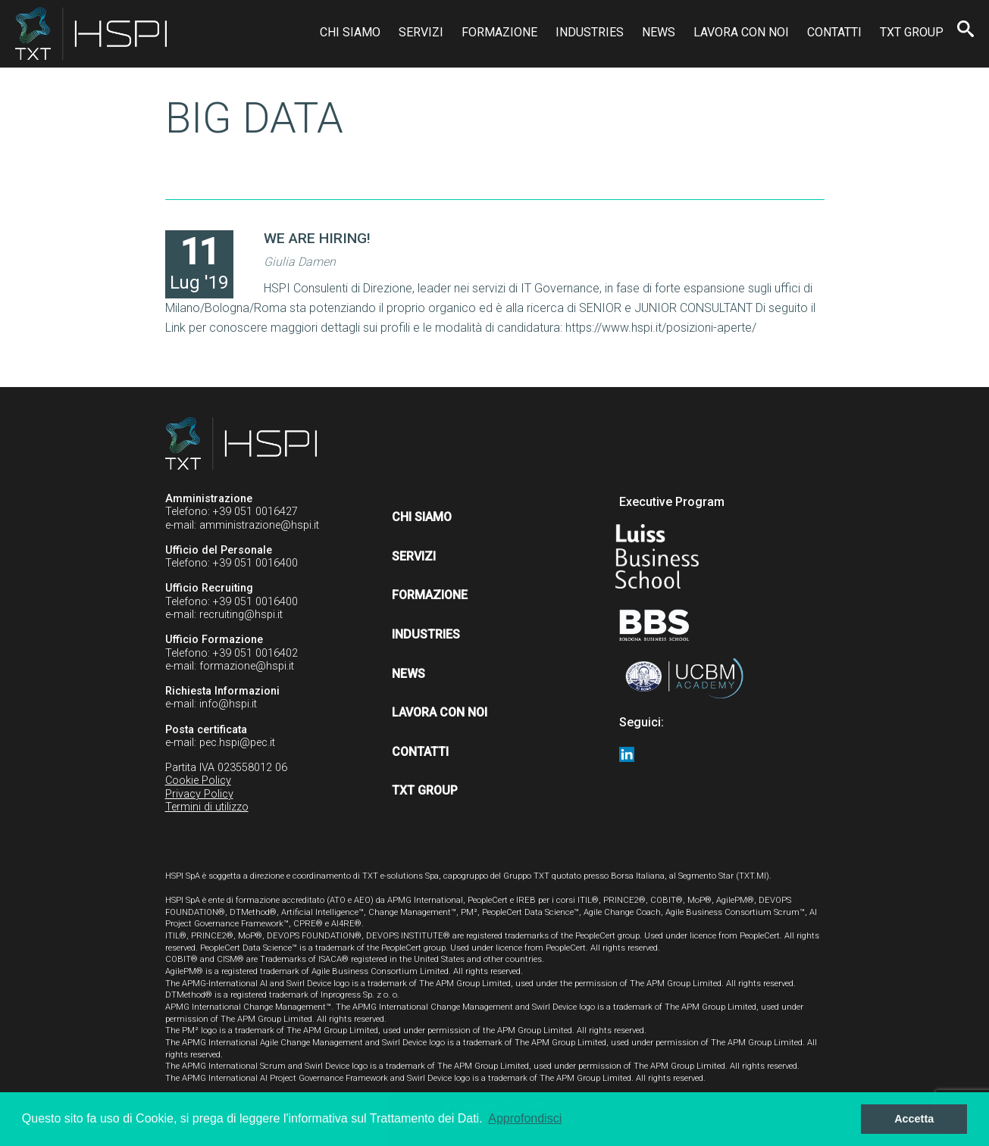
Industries (590, 32)
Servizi (421, 32)
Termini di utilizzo (207, 807)
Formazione (499, 32)
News (658, 32)
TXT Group (912, 32)
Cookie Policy (198, 780)
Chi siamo (350, 32)
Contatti (834, 32)
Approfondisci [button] (525, 1118)
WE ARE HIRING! (317, 238)
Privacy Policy (199, 794)
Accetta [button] (914, 1119)
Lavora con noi (741, 32)
